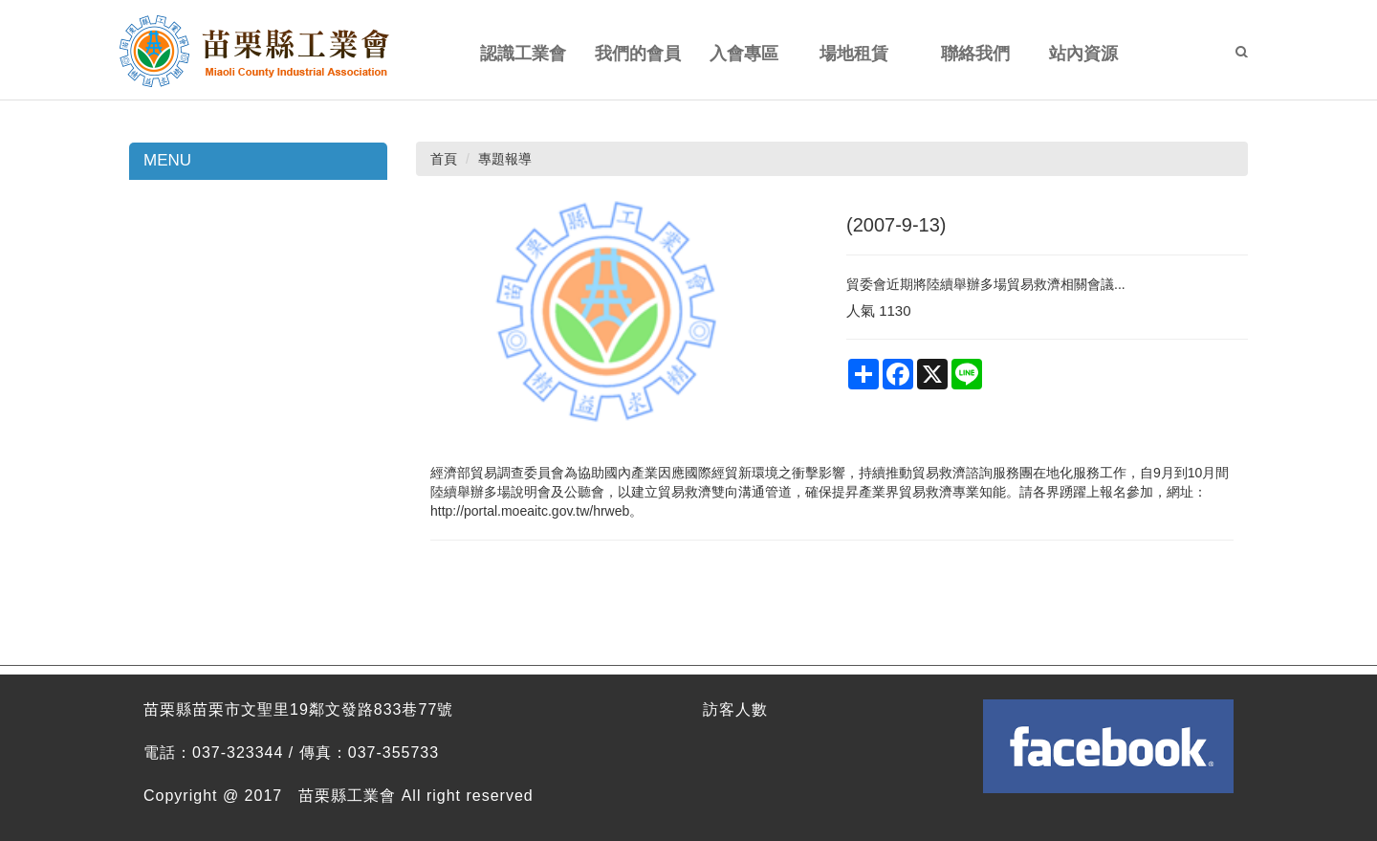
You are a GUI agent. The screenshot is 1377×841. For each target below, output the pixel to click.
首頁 (443, 158)
